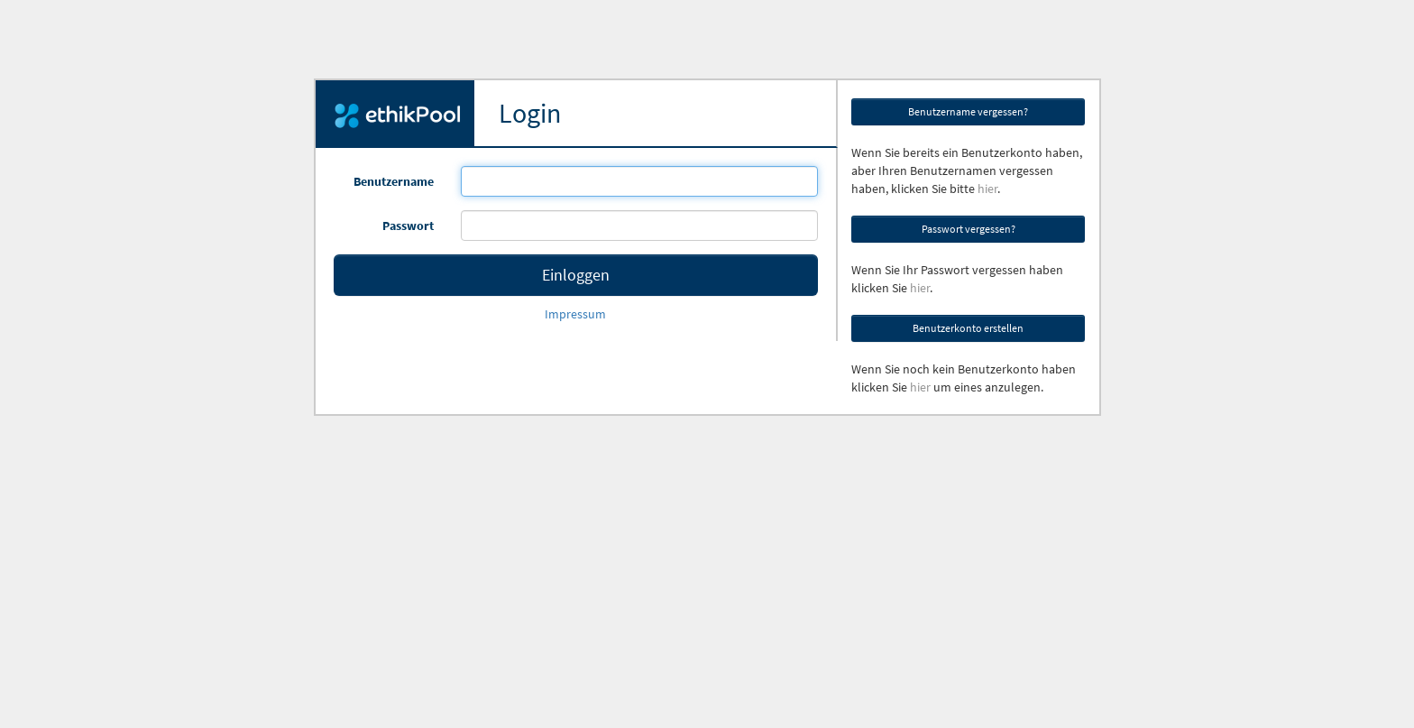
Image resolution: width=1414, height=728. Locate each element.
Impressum (575, 314)
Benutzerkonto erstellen (968, 328)
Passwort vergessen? (968, 228)
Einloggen (576, 274)
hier (987, 188)
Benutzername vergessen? (968, 111)
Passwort (408, 225)
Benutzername (394, 181)
